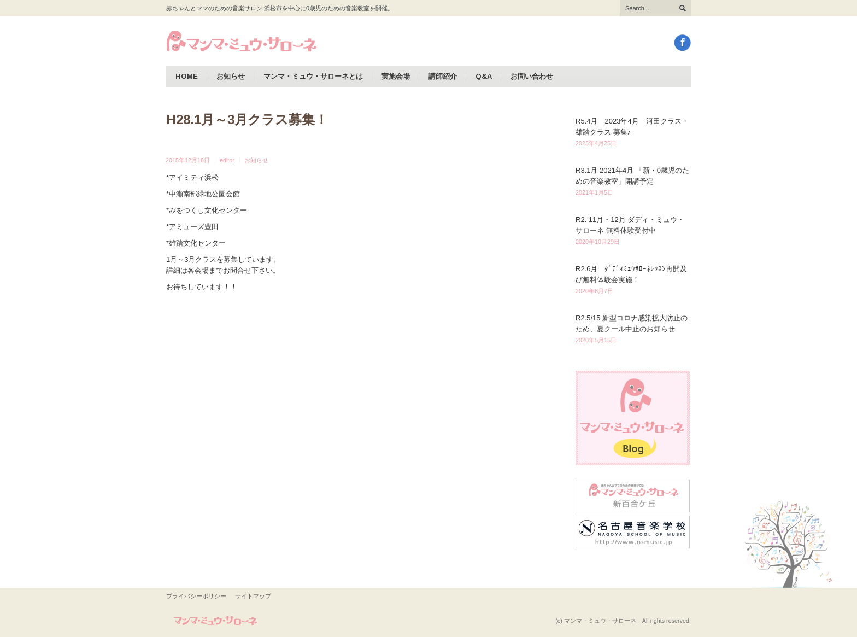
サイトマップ (253, 596)
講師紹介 (442, 76)
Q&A (484, 76)
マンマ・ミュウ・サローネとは (313, 76)
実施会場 (395, 76)
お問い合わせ (531, 76)
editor (227, 160)
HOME (186, 76)
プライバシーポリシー (196, 596)
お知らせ (230, 76)
